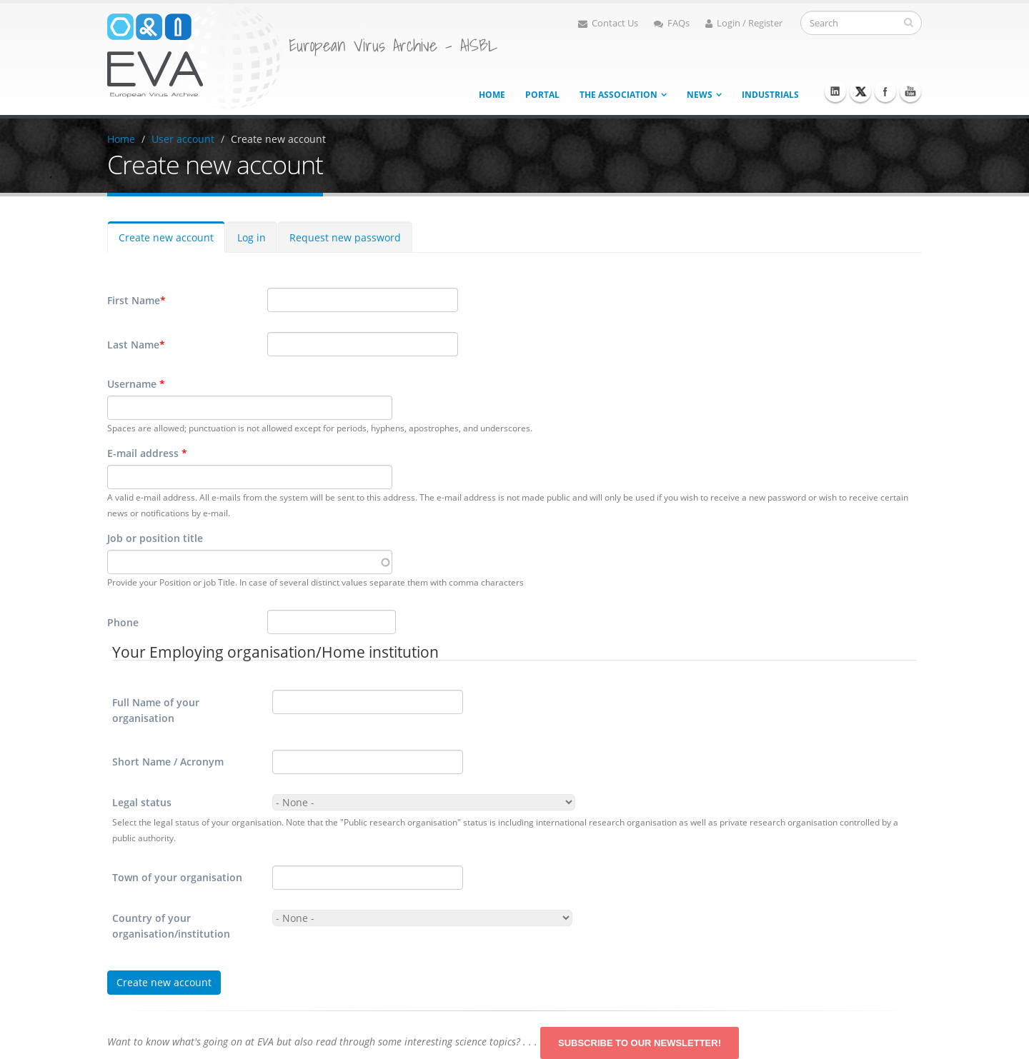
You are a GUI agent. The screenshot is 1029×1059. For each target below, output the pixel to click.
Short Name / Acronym (168, 761)
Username (136, 384)
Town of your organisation (177, 877)
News (699, 95)
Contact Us (608, 23)
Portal (542, 95)
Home (492, 95)
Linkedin (835, 91)
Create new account (278, 139)
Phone (123, 622)
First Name (136, 300)
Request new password (345, 237)
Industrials (770, 95)
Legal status (142, 802)
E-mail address (147, 453)
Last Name (136, 345)
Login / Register (743, 23)
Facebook (885, 91)
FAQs (672, 23)
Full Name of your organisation (155, 710)
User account (182, 139)
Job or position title (155, 538)
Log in (251, 237)
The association (618, 95)
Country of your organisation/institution (171, 925)
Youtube (910, 91)
